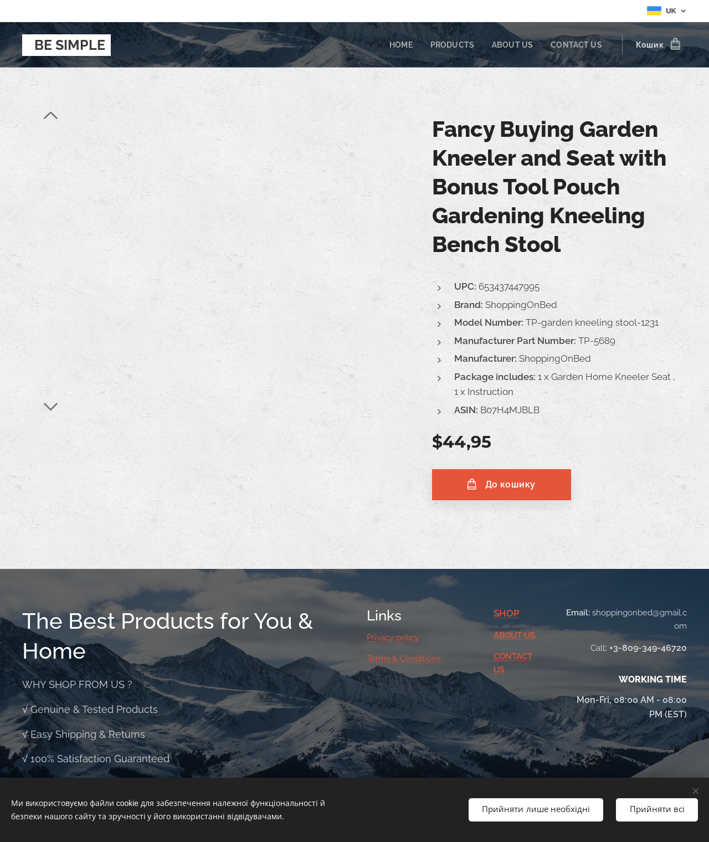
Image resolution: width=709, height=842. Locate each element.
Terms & (383, 659)
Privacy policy (393, 638)
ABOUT (509, 635)
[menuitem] (396, 45)
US (529, 635)
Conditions (421, 659)
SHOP (507, 613)
